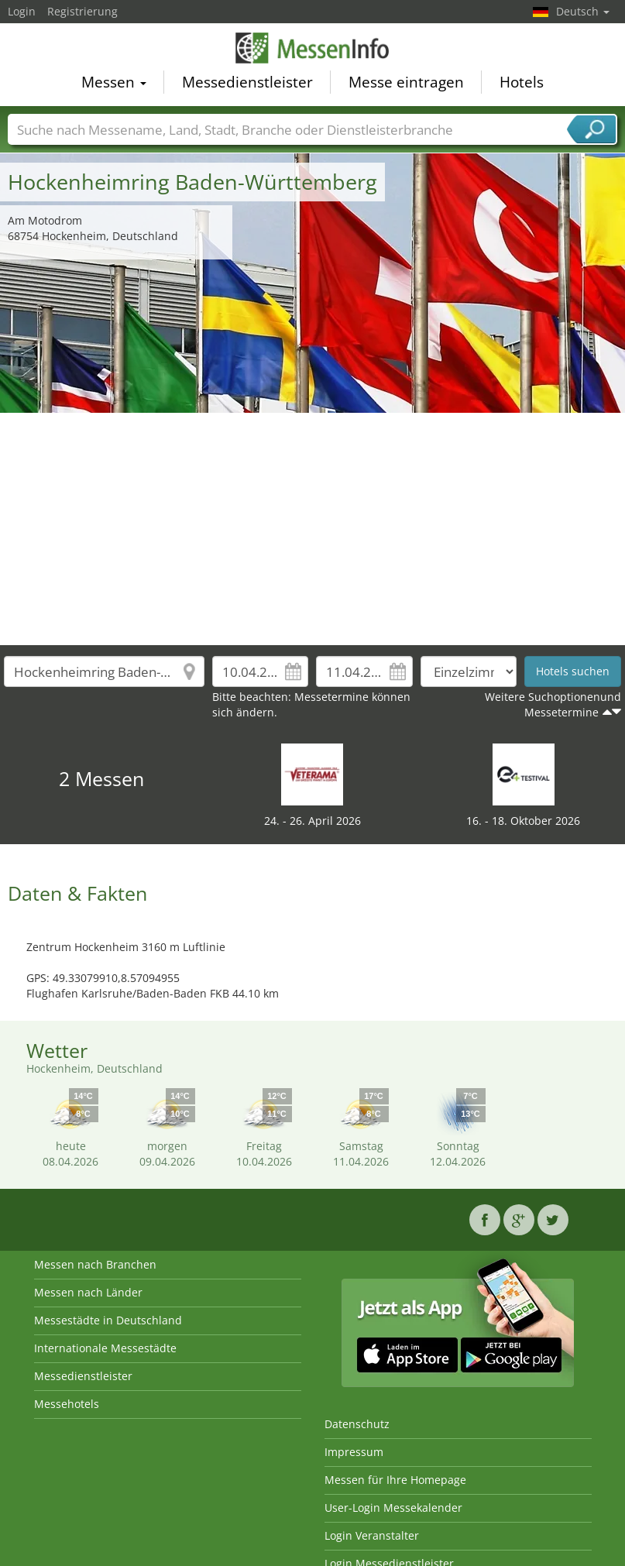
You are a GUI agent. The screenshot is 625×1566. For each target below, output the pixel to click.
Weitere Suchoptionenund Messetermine (553, 704)
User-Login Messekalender (393, 1507)
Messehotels (66, 1403)
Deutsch (583, 11)
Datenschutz (357, 1424)
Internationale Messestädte (105, 1348)
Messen (113, 82)
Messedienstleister (247, 82)
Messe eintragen (406, 82)
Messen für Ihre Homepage (395, 1479)
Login (22, 11)
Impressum (354, 1451)
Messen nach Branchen (95, 1264)
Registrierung (82, 11)
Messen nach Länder (88, 1292)
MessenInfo (312, 48)
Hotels (522, 82)
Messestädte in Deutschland (108, 1320)
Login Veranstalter (372, 1535)
